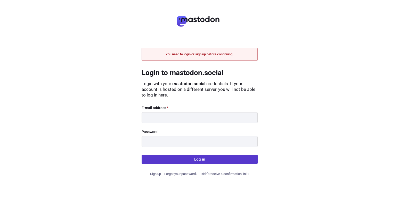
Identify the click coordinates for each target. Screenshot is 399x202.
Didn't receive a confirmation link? (225, 174)
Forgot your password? (180, 174)
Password (150, 132)
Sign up (155, 174)
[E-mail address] (200, 117)
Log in (199, 159)
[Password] (200, 141)
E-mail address (155, 108)
